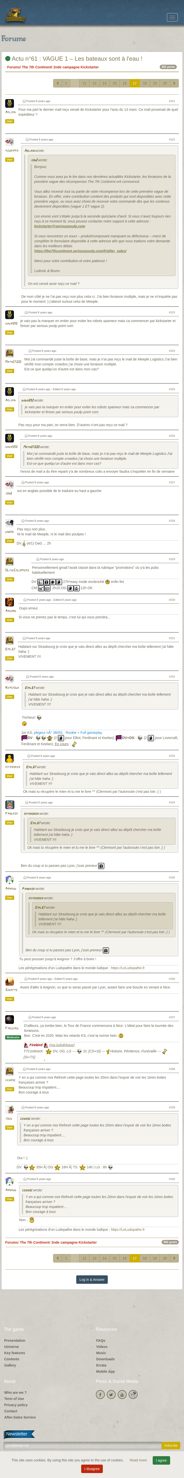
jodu (8, 1119)
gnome (9, 532)
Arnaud (10, 889)
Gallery (10, 1365)
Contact (10, 1411)
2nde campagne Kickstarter (76, 67)
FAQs (101, 1340)
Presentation (14, 1340)
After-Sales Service (20, 1417)
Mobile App (105, 1371)
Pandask (11, 814)
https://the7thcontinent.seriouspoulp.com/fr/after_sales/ (80, 251)
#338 (172, 1068)
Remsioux (12, 688)
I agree (161, 1460)
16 (125, 83)
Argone (10, 611)
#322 (172, 139)
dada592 (11, 324)
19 (155, 83)
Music (101, 1353)
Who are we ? (15, 1393)
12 (84, 83)
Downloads (105, 1359)
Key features (14, 1353)
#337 (172, 1017)
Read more (139, 1460)
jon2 (34, 160)
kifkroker (12, 767)
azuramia (11, 151)
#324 (172, 350)
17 (135, 83)
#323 (172, 312)
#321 (172, 101)
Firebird (11, 1028)
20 (165, 83)
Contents (11, 1359)
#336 (172, 978)
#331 (172, 638)
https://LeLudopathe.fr (128, 968)
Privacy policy (16, 1405)
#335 (172, 877)
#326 (172, 435)
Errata (101, 1365)
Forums (13, 67)
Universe (11, 1347)
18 (145, 83)
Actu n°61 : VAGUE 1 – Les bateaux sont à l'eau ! (73, 58)
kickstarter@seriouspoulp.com (59, 226)
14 (105, 83)
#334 (172, 802)
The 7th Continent (36, 67)
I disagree (92, 1469)
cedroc (10, 1080)
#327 (172, 482)
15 (115, 83)
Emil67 (10, 649)
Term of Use (14, 1399)
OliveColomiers (17, 570)
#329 (172, 559)
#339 (172, 1107)
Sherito (11, 990)
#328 (172, 520)
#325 (172, 389)
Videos (102, 1347)
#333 (172, 755)
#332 (172, 676)
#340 (172, 1178)
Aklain (10, 112)
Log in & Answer (92, 1280)
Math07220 (13, 362)
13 (94, 83)
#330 (172, 599)
